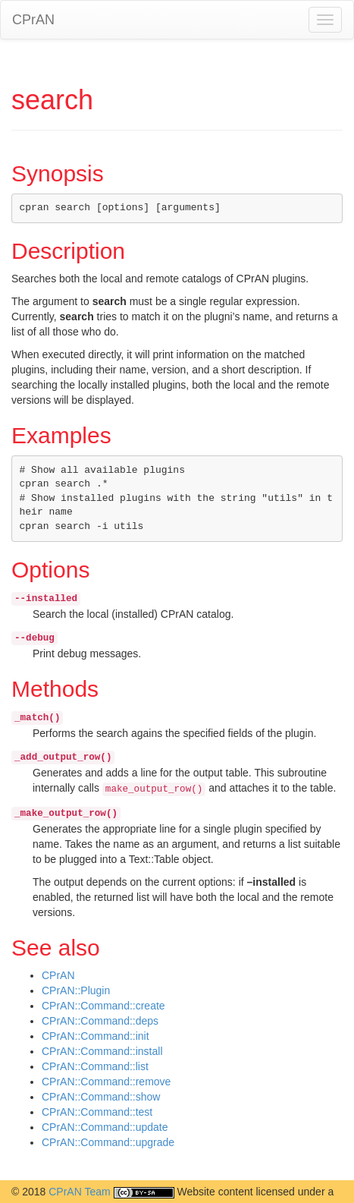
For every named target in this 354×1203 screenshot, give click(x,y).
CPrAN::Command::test (97, 1112)
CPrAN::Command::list (95, 1066)
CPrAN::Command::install (102, 1051)
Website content (214, 1192)
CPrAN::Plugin (76, 990)
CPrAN (33, 19)
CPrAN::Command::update (105, 1127)
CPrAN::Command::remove (106, 1081)
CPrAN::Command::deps (100, 1021)
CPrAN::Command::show (101, 1097)
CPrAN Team (79, 1192)
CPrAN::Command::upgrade (108, 1142)
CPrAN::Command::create (103, 1006)
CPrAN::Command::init (95, 1036)
